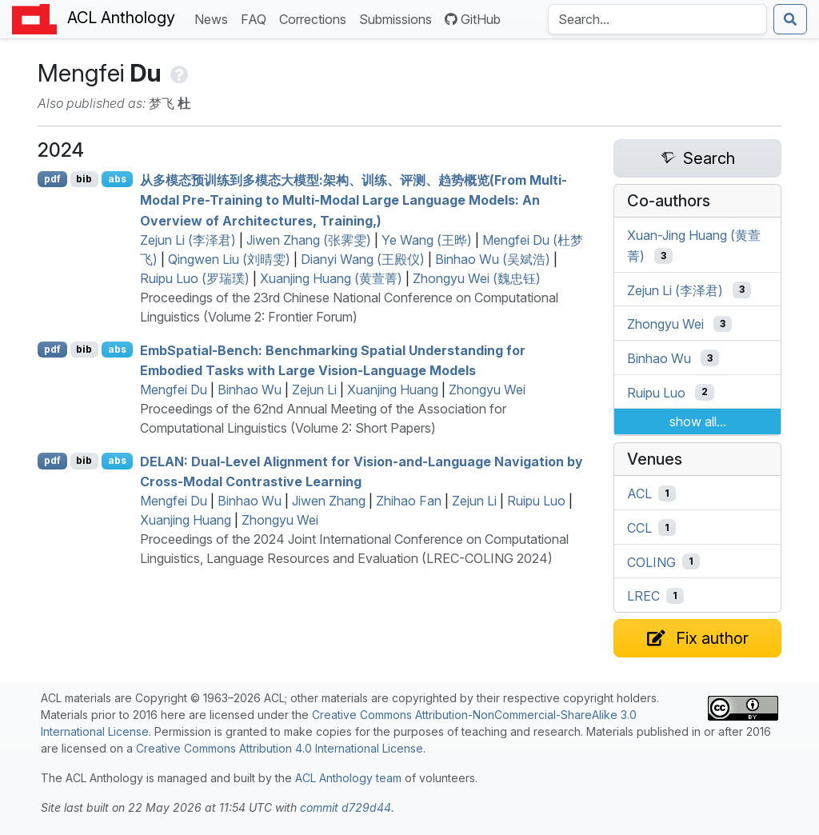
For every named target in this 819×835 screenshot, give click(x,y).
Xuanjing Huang (392, 390)
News (214, 18)
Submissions (398, 18)
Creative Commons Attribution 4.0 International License (279, 748)
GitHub (473, 19)
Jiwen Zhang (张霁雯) (308, 240)
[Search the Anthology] (657, 19)
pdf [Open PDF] (52, 179)
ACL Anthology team (348, 778)
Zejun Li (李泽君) (188, 240)
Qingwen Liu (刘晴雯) (229, 259)
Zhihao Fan (408, 501)
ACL (639, 493)
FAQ (257, 18)
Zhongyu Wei (487, 390)
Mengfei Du (173, 390)
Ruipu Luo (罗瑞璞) (195, 278)
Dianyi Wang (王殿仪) (363, 259)
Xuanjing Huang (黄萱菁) (331, 278)
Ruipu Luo (536, 501)
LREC (643, 596)
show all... (697, 421)
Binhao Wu (250, 390)
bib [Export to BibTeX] (84, 179)
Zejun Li (314, 390)
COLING (651, 561)
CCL (639, 528)
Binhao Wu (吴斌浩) (492, 259)
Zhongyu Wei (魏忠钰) (477, 278)
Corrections (316, 18)
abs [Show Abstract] (117, 179)
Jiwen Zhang (329, 501)
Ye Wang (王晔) (427, 240)
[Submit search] (790, 19)
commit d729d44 (345, 807)
